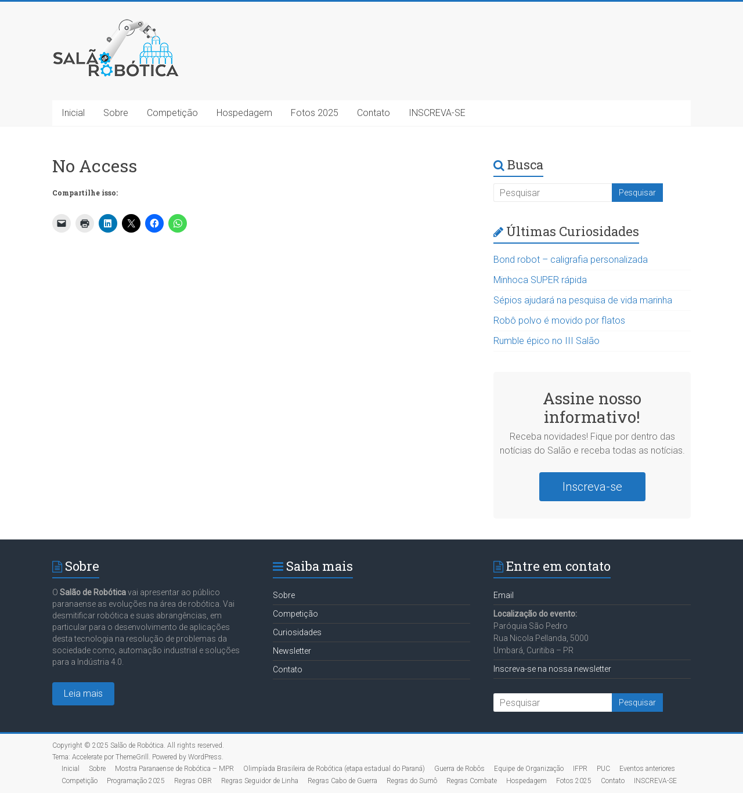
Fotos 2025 (314, 112)
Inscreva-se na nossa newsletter (552, 668)
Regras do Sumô (412, 781)
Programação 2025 (136, 781)
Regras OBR (193, 781)
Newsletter (292, 651)
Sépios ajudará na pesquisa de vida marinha (582, 300)
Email (503, 595)
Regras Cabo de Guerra (342, 781)
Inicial (73, 112)
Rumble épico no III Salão (546, 340)
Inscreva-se (592, 487)
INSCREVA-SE (437, 112)
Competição (172, 112)
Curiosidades (297, 632)
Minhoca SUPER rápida (540, 279)
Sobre (115, 112)
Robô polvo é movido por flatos (559, 320)
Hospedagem (244, 112)
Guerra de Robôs (459, 769)
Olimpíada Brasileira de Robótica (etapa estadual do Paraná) (334, 769)
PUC (603, 769)
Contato (373, 112)
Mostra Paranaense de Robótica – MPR (174, 769)
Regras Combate (471, 781)
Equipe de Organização (529, 769)
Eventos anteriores (647, 769)
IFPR (580, 769)
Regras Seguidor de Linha (259, 781)
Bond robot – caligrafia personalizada (570, 259)
